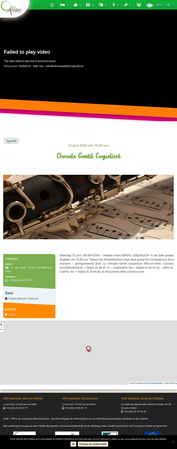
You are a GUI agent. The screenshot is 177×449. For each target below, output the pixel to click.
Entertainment (106, 5)
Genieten (80, 5)
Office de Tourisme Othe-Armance (30, 418)
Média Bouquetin (48, 425)
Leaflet (132, 383)
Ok (73, 444)
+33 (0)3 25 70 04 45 (135, 411)
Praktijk (130, 5)
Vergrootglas (149, 5)
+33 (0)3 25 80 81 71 (17, 407)
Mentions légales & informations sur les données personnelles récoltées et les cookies (99, 418)
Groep (139, 5)
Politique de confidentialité (93, 444)
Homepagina (53, 5)
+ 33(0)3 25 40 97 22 (20, 280)
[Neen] (173, 442)
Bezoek (92, 5)
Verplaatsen (118, 5)
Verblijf (67, 5)
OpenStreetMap (151, 383)
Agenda (11, 141)
